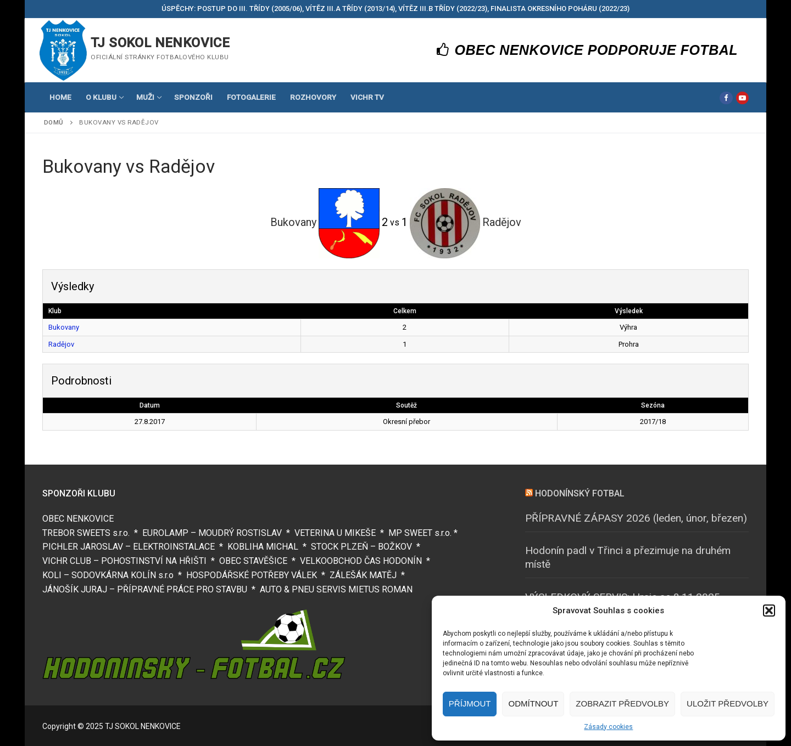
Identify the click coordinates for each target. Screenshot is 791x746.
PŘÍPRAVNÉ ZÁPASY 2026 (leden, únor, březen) (636, 518)
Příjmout (470, 703)
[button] (769, 610)
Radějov (61, 344)
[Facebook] (726, 98)
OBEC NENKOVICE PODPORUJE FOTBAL (587, 50)
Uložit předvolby (727, 703)
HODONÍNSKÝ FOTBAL (580, 493)
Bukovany (63, 327)
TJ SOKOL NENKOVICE (160, 42)
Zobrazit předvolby (622, 703)
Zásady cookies (608, 727)
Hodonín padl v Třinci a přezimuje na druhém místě (628, 557)
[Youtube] (742, 98)
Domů (54, 122)
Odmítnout (533, 703)
